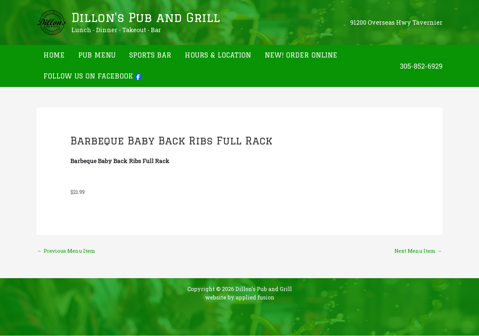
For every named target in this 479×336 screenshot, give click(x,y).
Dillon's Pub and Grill (145, 17)
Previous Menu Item (66, 250)
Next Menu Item (418, 250)
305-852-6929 (421, 66)
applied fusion (254, 297)
